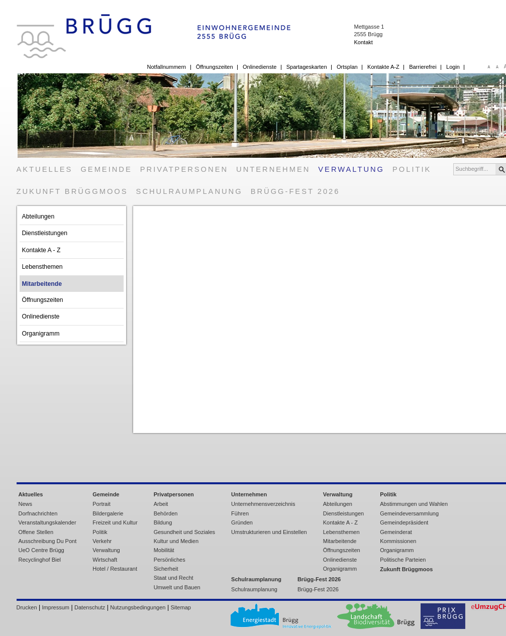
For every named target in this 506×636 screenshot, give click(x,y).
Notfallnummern (166, 67)
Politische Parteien (403, 560)
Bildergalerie (107, 513)
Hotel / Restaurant (114, 569)
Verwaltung (351, 169)
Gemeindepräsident (404, 522)
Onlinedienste (259, 67)
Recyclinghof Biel (40, 560)
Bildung (163, 522)
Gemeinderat (396, 532)
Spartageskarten (306, 67)
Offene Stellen (36, 532)
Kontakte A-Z (383, 67)
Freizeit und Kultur (114, 522)
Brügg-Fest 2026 (295, 191)
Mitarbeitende (42, 283)
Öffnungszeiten (214, 67)
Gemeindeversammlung (409, 513)
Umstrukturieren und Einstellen (269, 532)
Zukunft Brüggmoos (72, 191)
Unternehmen (273, 169)
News (26, 504)
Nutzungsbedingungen (137, 607)
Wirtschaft (104, 560)
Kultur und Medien (176, 541)
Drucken (27, 607)
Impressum (55, 607)
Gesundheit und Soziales (184, 532)
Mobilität (164, 550)
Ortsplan (347, 67)
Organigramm (41, 333)
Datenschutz (89, 607)
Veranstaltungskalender (47, 522)
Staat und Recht (173, 578)
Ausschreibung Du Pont (48, 541)
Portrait (101, 504)
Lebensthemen (42, 266)
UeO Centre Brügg (41, 550)
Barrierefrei (422, 67)
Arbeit (161, 504)
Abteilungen (38, 216)
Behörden (166, 513)
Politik (411, 169)
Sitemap (181, 607)
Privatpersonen (184, 169)
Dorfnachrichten (38, 513)
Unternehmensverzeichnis (263, 504)
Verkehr (102, 541)
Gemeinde (106, 169)
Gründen (242, 522)
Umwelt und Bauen (177, 587)
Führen (240, 513)
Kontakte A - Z (41, 250)
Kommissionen (398, 541)
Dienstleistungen (45, 233)
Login (453, 67)
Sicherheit (166, 569)
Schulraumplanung (189, 191)
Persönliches (169, 560)
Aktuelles (45, 169)
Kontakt (363, 42)
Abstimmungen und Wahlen (414, 504)
